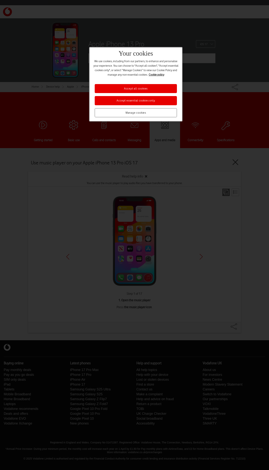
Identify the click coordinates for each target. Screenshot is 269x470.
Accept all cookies (136, 88)
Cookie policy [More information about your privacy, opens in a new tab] (156, 74)
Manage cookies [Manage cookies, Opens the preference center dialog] (136, 112)
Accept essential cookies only (136, 100)
